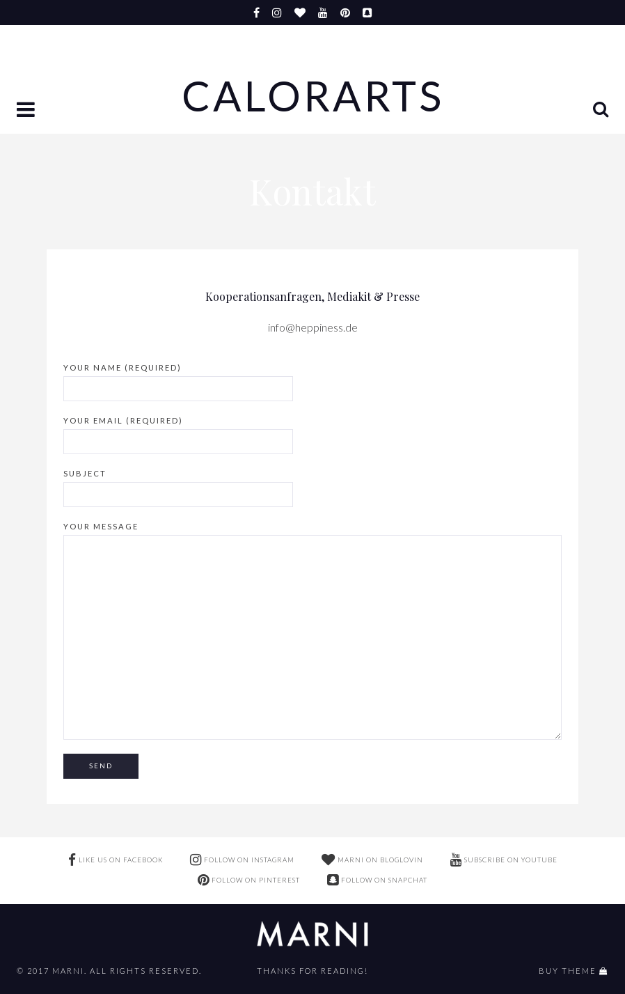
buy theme (567, 970)
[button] (27, 111)
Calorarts (313, 96)
